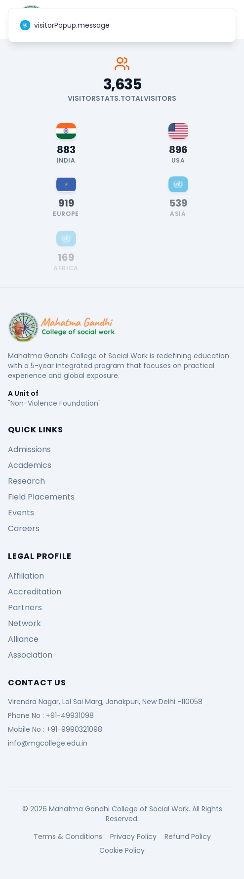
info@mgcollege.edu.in (47, 743)
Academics (29, 465)
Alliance (23, 639)
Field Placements (41, 496)
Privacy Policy (133, 836)
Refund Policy (187, 836)
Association (30, 655)
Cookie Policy (122, 850)
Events (21, 512)
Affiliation (26, 576)
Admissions (29, 449)
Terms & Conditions (68, 836)
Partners (25, 607)
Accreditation (34, 591)
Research (26, 481)
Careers (24, 528)
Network (24, 623)
